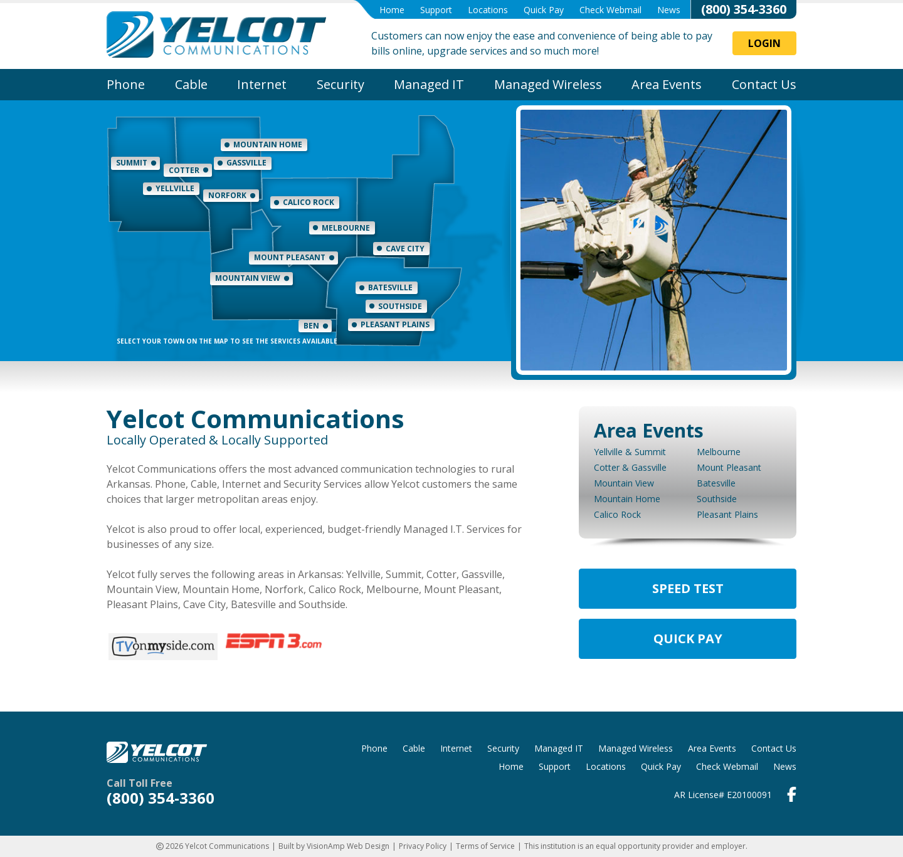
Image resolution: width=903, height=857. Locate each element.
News (668, 10)
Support (436, 10)
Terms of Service (485, 846)
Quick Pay (544, 10)
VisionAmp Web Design (348, 846)
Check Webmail (610, 10)
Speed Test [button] (688, 588)
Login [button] (764, 43)
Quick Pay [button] (687, 638)
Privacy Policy (422, 846)
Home (391, 10)
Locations (488, 10)
